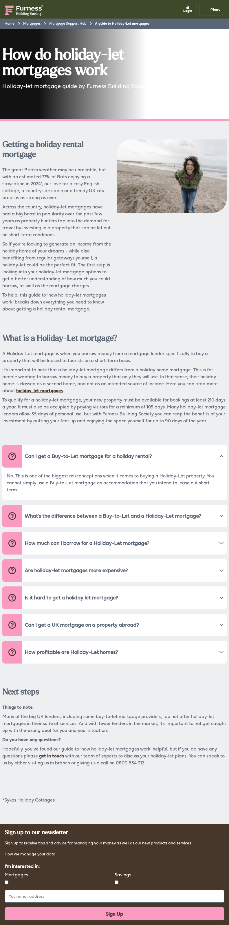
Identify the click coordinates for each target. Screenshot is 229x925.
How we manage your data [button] (30, 854)
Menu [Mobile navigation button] (211, 9)
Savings (123, 874)
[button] (188, 9)
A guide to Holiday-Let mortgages (122, 23)
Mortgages (32, 23)
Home (9, 23)
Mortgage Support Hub (67, 23)
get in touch (51, 755)
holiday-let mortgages (39, 390)
